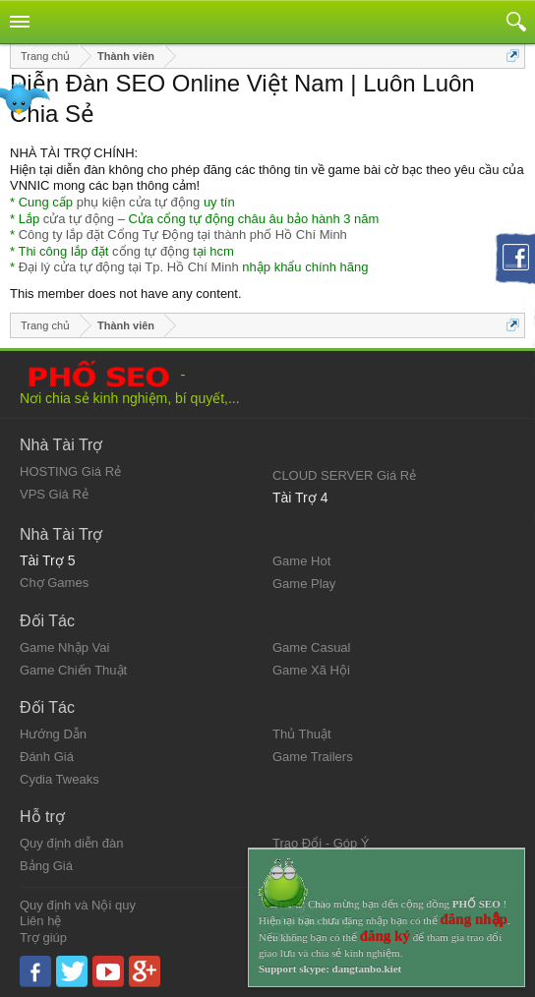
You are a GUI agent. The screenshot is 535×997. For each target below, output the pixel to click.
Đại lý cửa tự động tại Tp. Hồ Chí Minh (129, 267)
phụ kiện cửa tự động (139, 202)
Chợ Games (54, 582)
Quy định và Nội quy (78, 905)
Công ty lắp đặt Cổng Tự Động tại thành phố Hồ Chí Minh (183, 234)
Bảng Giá (46, 865)
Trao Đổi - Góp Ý (321, 843)
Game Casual (311, 647)
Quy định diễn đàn (71, 843)
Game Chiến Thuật (73, 670)
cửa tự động (78, 218)
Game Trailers (312, 756)
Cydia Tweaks (59, 779)
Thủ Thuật (301, 734)
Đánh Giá (47, 756)
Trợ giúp (43, 937)
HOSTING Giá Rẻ (70, 471)
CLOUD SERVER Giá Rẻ (344, 475)
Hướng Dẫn (53, 734)
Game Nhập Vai (64, 647)
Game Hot (301, 561)
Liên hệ (40, 920)
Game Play (303, 583)
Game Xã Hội (311, 670)
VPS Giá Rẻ (54, 494)
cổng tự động (151, 251)
